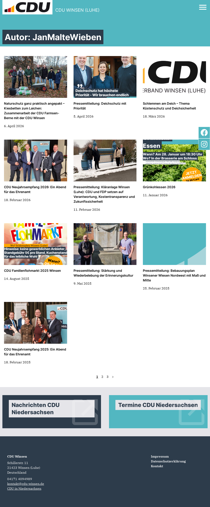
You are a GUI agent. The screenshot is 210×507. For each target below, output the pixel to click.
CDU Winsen (17, 456)
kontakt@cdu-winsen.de (25, 484)
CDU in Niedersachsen (24, 489)
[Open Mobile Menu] (203, 7)
